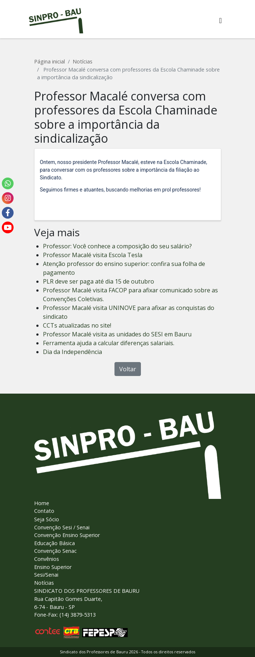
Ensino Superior (53, 566)
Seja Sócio (46, 519)
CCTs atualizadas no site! (77, 325)
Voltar (127, 369)
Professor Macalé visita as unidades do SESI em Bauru (117, 334)
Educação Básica (54, 543)
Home (41, 503)
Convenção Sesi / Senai (62, 527)
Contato (44, 510)
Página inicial (49, 61)
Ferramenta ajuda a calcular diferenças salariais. (108, 343)
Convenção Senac (55, 550)
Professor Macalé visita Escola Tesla (92, 255)
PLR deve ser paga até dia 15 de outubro (98, 281)
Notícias (82, 61)
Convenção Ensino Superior (67, 535)
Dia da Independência (72, 352)
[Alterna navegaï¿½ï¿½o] (220, 20)
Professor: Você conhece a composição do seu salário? (117, 246)
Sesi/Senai (46, 574)
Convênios (46, 558)
